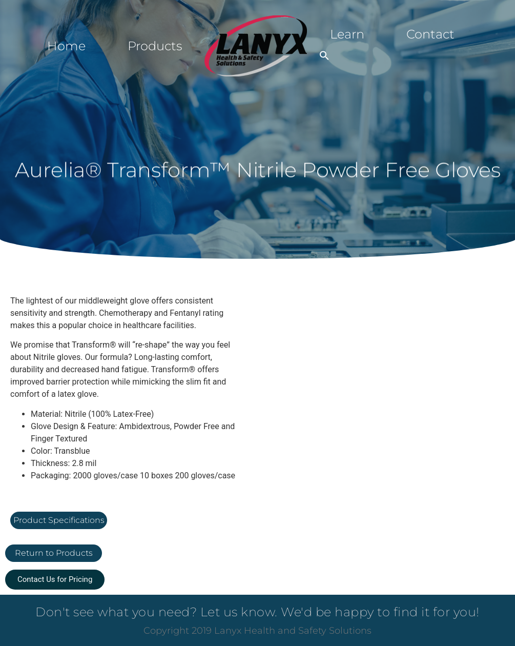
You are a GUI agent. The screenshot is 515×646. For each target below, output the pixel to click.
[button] (324, 55)
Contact (430, 34)
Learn (347, 34)
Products (155, 45)
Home (66, 45)
